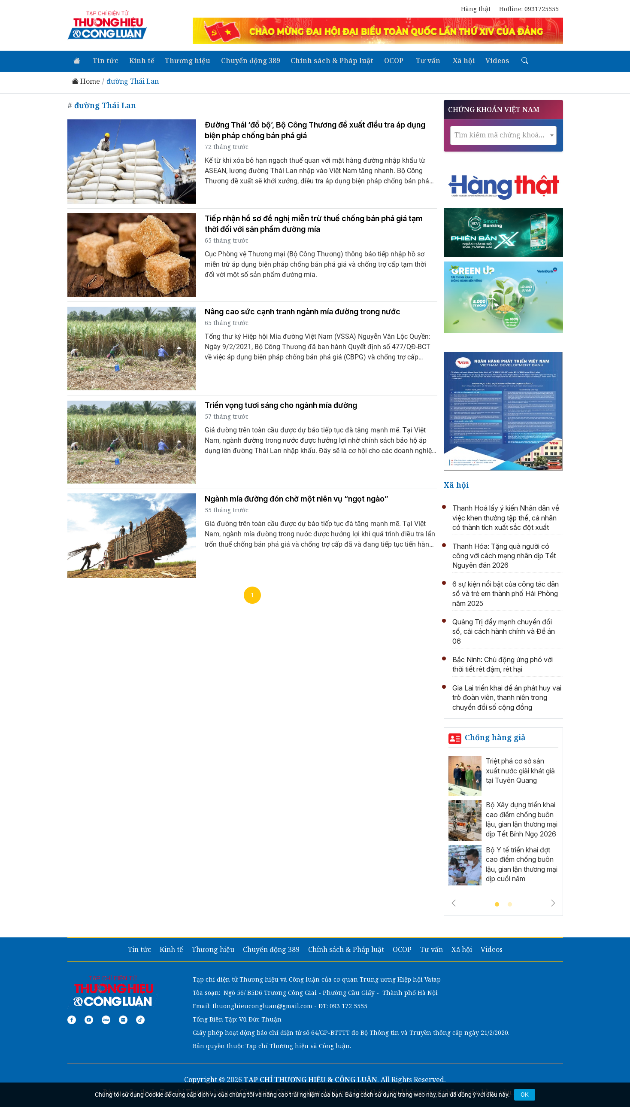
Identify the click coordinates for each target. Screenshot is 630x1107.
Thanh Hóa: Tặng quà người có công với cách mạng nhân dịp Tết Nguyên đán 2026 (504, 555)
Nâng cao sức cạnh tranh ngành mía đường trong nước (302, 310)
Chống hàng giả (495, 736)
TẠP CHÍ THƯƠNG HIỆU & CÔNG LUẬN (310, 1078)
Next (553, 902)
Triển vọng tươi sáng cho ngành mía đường (281, 404)
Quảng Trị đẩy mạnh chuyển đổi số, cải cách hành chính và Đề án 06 (503, 631)
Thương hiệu (184, 60)
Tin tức (104, 60)
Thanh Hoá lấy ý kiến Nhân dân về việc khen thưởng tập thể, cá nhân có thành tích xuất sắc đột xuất (505, 517)
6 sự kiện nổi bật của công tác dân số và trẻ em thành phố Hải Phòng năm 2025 (505, 593)
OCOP (388, 60)
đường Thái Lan (132, 80)
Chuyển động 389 (246, 60)
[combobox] (503, 134)
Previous (453, 902)
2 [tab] (510, 904)
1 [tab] (497, 904)
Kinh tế (139, 60)
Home (86, 80)
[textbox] (503, 134)
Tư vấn (421, 60)
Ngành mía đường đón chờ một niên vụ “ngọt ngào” (296, 497)
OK (525, 1094)
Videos (489, 60)
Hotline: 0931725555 (529, 9)
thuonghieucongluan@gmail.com (262, 1005)
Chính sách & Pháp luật (327, 60)
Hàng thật (476, 9)
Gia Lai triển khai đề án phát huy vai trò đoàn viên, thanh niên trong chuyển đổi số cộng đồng (506, 697)
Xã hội (456, 60)
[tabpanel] (503, 822)
